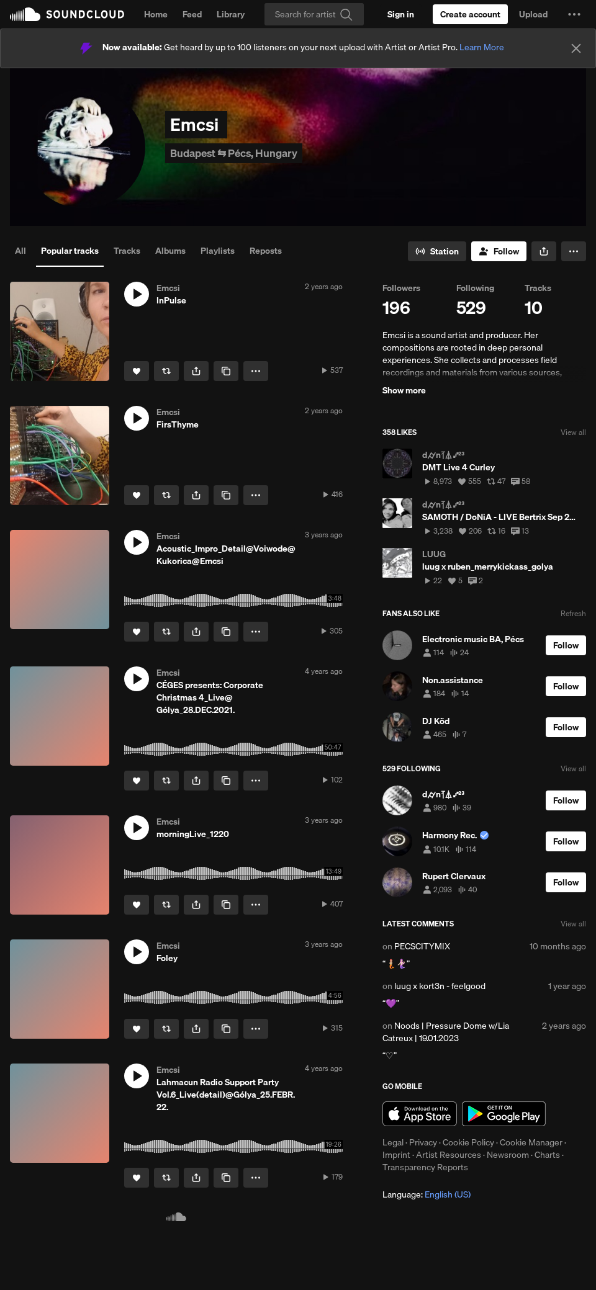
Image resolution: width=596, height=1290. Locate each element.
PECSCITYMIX (422, 946)
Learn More (481, 47)
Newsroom (508, 1155)
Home (156, 14)
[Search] (314, 14)
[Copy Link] (226, 371)
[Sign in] (401, 14)
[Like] (136, 371)
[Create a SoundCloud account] (470, 14)
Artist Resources (448, 1155)
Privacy (423, 1142)
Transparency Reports (425, 1167)
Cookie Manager (531, 1142)
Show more (404, 390)
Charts (547, 1155)
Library (231, 14)
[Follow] (498, 251)
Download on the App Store (419, 1113)
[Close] (576, 48)
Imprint (396, 1155)
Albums (170, 251)
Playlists (218, 251)
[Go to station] (437, 251)
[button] (574, 14)
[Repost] (166, 371)
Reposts (266, 251)
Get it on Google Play (504, 1113)
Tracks (127, 251)
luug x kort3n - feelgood (439, 986)
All (20, 251)
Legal (393, 1142)
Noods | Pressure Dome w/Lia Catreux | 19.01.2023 (445, 1032)
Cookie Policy (468, 1142)
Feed (192, 14)
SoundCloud (67, 14)
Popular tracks (70, 251)
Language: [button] (426, 1194)
